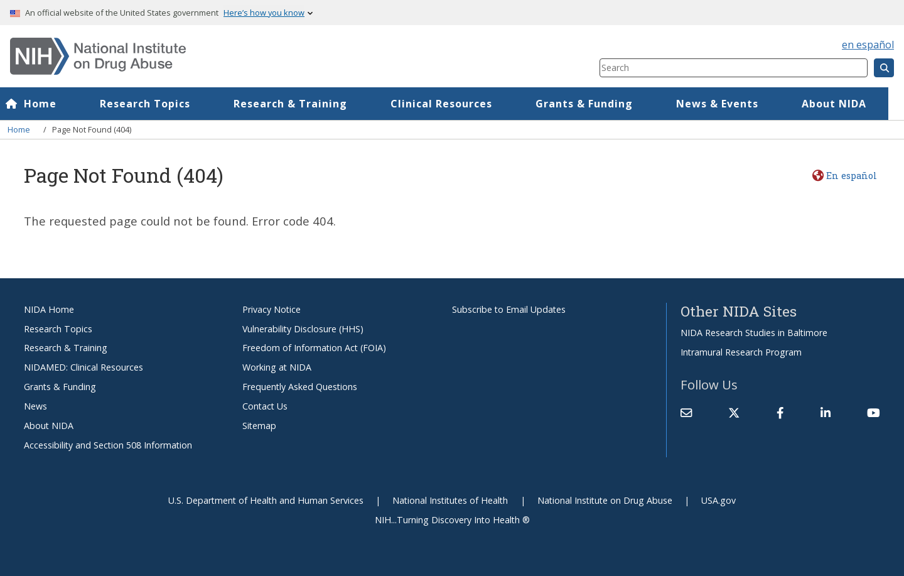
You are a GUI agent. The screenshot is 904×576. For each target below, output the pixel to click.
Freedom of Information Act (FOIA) (314, 348)
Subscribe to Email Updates (509, 309)
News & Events (733, 104)
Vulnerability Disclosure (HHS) (302, 329)
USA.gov (718, 500)
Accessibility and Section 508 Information (108, 445)
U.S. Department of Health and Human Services (265, 500)
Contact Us (265, 406)
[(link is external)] (734, 412)
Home (56, 104)
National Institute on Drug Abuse (604, 500)
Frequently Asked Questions (299, 387)
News (35, 406)
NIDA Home (49, 309)
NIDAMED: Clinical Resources (83, 367)
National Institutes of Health (450, 500)
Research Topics (161, 104)
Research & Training (306, 104)
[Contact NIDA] (686, 412)
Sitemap (259, 426)
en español (868, 45)
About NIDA (48, 426)
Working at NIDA (276, 367)
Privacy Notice (271, 309)
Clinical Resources (457, 104)
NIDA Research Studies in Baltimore (754, 333)
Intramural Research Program (741, 352)
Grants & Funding (599, 104)
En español (851, 176)
